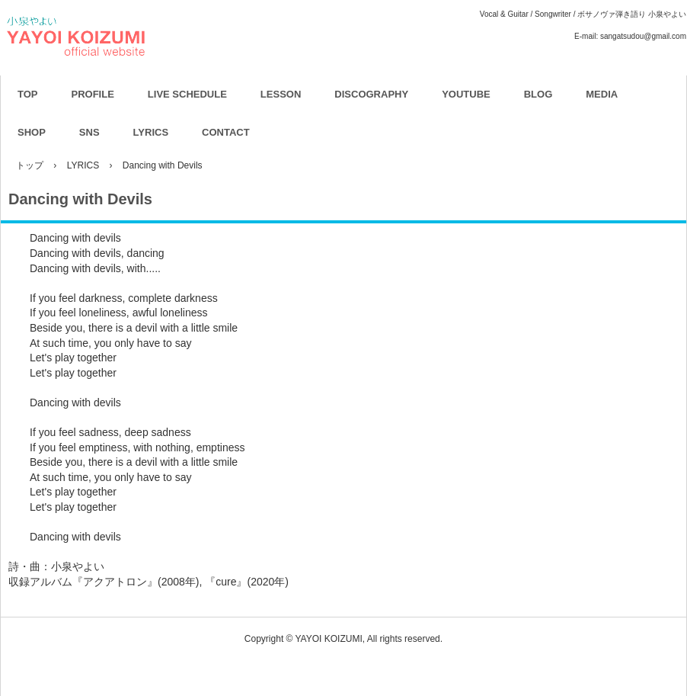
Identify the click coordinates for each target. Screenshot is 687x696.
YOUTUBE (466, 94)
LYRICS (150, 132)
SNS (89, 132)
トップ (29, 165)
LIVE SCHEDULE (187, 94)
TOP (28, 94)
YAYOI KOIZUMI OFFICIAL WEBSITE (157, 76)
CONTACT (226, 132)
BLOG (538, 94)
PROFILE (93, 94)
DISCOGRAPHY (371, 94)
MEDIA (602, 94)
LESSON (280, 94)
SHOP (32, 132)
